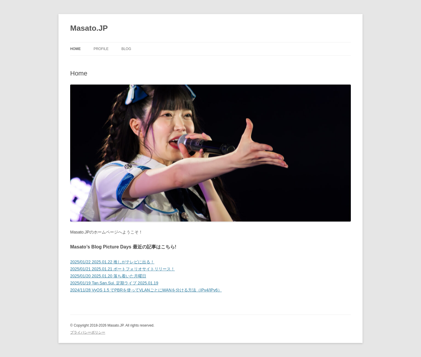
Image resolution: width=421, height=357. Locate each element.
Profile (101, 49)
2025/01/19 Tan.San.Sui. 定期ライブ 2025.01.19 (114, 283)
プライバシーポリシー (87, 332)
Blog (126, 49)
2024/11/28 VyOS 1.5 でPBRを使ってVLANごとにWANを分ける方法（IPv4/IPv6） (146, 290)
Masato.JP (89, 28)
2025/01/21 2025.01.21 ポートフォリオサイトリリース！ (122, 269)
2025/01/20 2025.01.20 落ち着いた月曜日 (108, 276)
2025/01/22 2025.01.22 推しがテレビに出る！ (112, 262)
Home (75, 49)
